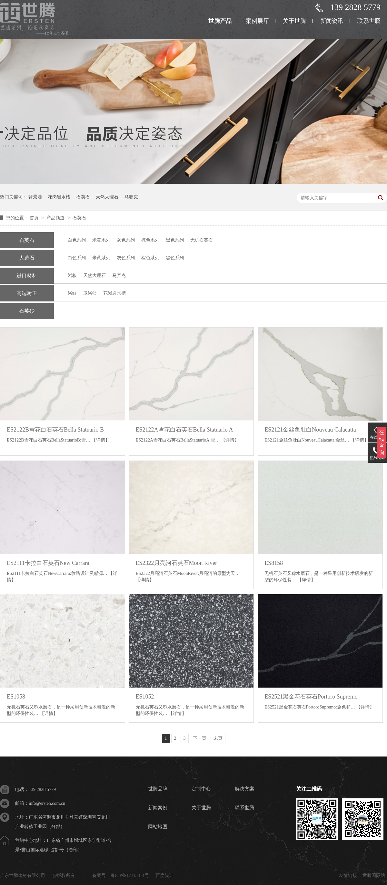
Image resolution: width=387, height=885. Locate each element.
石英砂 (27, 311)
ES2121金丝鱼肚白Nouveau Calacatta (310, 429)
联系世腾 (369, 21)
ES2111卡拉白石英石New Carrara (48, 563)
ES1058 (16, 696)
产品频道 (56, 217)
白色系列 (77, 240)
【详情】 (101, 440)
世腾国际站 (373, 875)
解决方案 (244, 788)
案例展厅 (257, 21)
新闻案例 (157, 807)
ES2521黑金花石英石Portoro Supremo (311, 696)
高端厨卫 (26, 293)
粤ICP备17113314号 (129, 875)
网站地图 (157, 826)
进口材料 (26, 275)
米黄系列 (101, 240)
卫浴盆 (90, 293)
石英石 (83, 197)
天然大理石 (107, 197)
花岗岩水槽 (59, 197)
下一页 (199, 738)
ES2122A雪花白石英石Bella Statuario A (184, 429)
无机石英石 (201, 240)
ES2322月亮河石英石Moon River (176, 563)
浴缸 (72, 293)
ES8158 (273, 563)
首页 (35, 217)
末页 (218, 738)
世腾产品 (220, 21)
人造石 (27, 258)
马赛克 (131, 197)
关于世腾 (294, 21)
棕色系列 (150, 240)
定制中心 (201, 788)
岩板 (72, 275)
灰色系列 (126, 240)
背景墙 (35, 197)
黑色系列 (175, 240)
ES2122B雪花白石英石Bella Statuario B (55, 429)
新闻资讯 (331, 21)
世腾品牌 (157, 788)
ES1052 (145, 696)
